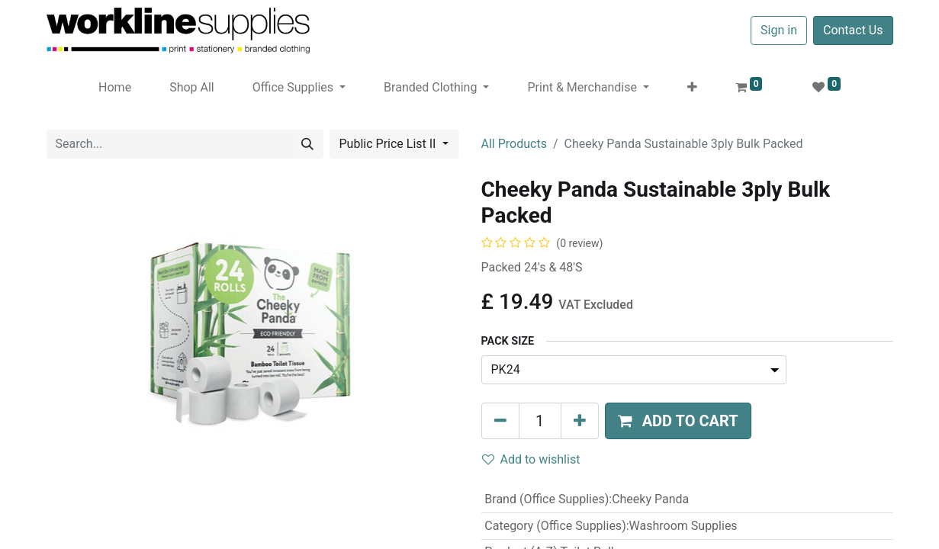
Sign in (779, 30)
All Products (514, 143)
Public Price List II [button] (389, 143)
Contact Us (853, 30)
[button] (692, 88)
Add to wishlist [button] (531, 459)
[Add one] (580, 421)
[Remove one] (500, 421)
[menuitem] (114, 88)
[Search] (307, 144)
